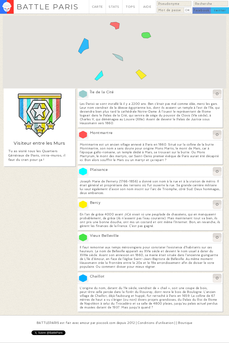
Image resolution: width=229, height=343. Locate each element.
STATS (114, 6)
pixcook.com (105, 323)
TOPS (130, 6)
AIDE (147, 6)
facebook (201, 10)
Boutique (185, 323)
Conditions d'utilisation (156, 323)
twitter (220, 10)
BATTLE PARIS (47, 6)
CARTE (97, 6)
